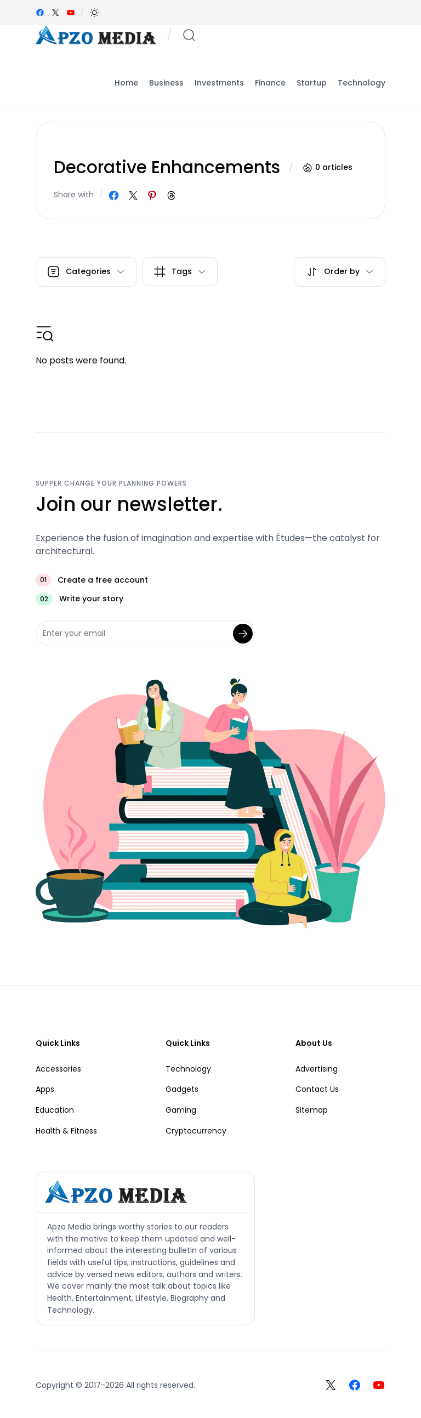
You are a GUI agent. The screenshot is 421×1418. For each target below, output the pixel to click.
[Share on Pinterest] (152, 195)
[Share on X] (133, 195)
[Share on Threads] (171, 195)
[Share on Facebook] (114, 195)
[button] (94, 13)
